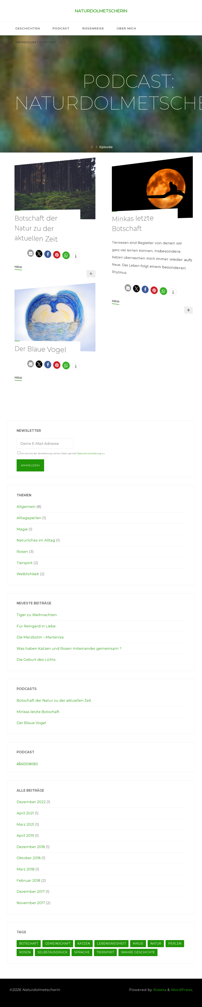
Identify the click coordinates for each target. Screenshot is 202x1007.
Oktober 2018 (29, 856)
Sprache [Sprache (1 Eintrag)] (82, 951)
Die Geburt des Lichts (36, 659)
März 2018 (26, 868)
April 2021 (25, 812)
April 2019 (25, 834)
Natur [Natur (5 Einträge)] (155, 942)
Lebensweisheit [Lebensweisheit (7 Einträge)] (111, 942)
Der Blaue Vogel (41, 349)
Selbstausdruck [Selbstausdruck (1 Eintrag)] (52, 951)
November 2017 (31, 901)
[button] (30, 252)
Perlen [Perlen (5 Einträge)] (175, 942)
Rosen (22, 551)
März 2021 (25, 823)
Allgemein (26, 507)
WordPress (181, 988)
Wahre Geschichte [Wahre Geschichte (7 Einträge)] (138, 951)
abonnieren (27, 762)
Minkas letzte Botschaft (38, 711)
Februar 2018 (28, 879)
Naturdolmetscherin (101, 10)
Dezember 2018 (31, 845)
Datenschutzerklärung (89, 453)
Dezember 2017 (31, 890)
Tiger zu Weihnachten (37, 614)
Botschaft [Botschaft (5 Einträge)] (28, 942)
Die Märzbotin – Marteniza (40, 637)
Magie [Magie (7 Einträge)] (138, 942)
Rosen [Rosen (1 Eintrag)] (25, 951)
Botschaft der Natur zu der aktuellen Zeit (37, 228)
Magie (22, 529)
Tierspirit (25, 562)
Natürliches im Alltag (36, 540)
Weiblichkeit (28, 574)
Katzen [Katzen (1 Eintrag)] (83, 942)
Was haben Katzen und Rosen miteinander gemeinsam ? (70, 648)
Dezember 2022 (31, 801)
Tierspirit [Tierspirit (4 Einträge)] (105, 951)
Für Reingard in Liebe (36, 625)
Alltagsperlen (29, 518)
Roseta (159, 988)
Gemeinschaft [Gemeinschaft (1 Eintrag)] (58, 942)
